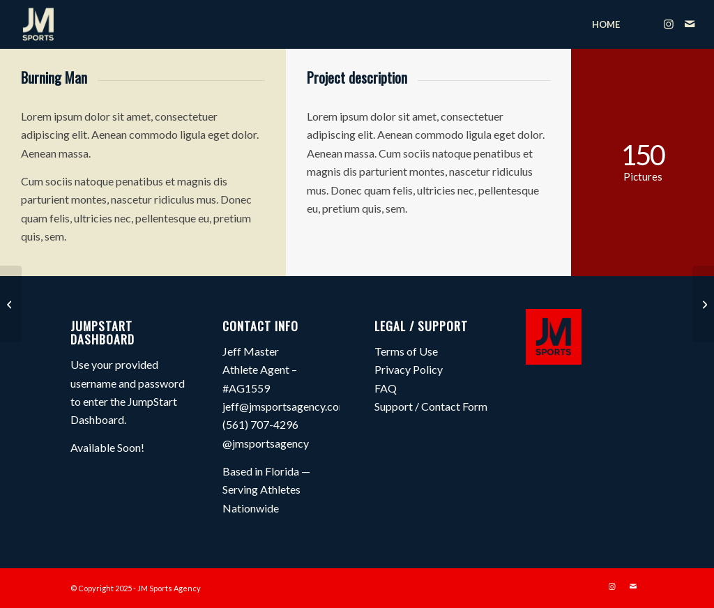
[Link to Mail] (689, 23)
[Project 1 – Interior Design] (703, 304)
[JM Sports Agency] (38, 24)
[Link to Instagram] (668, 23)
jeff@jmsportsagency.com (285, 406)
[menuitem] (606, 24)
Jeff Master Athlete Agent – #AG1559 (259, 369)
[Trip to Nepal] (11, 304)
